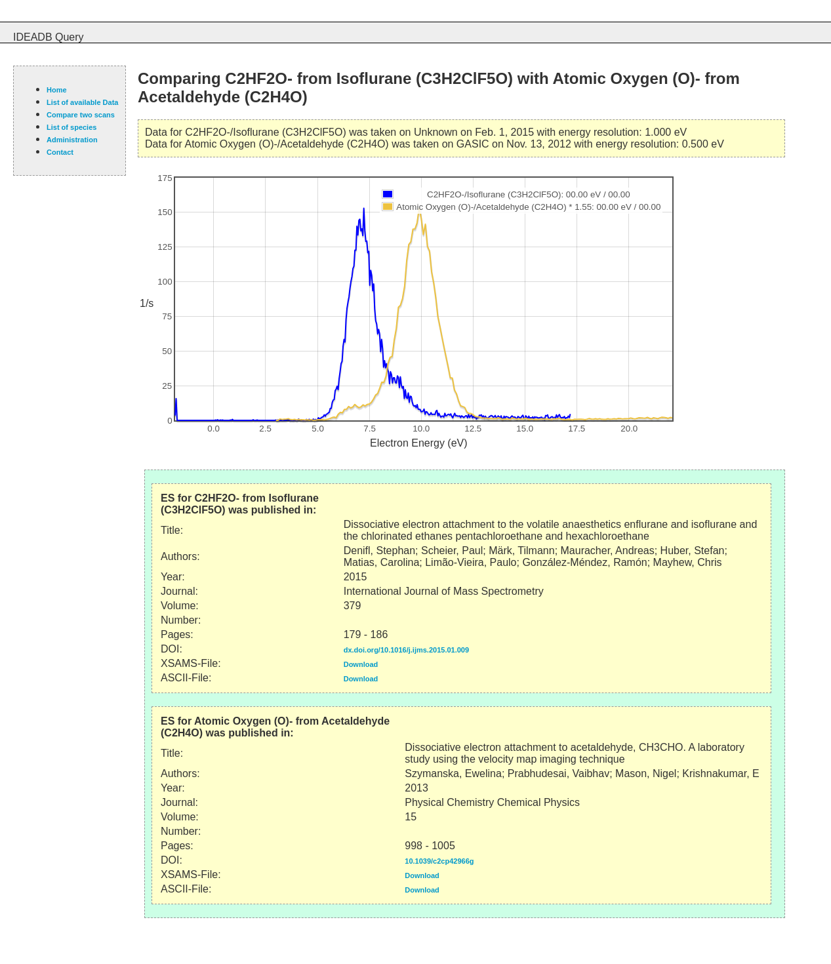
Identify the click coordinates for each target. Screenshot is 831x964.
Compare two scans (81, 115)
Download (361, 664)
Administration (72, 140)
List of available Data (82, 102)
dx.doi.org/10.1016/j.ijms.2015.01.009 (406, 650)
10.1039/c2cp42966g (439, 861)
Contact (60, 152)
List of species (71, 127)
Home (57, 90)
